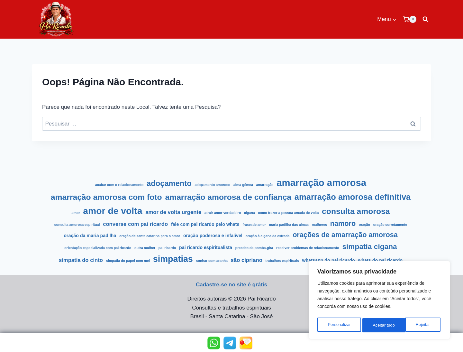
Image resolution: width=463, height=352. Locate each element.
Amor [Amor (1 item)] (76, 213)
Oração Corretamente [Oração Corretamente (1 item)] (390, 225)
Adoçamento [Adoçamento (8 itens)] (169, 183)
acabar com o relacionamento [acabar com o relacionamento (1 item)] (119, 185)
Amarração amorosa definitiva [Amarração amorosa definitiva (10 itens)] (353, 196)
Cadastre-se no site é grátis (231, 285)
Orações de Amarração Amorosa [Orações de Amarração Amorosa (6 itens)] (345, 235)
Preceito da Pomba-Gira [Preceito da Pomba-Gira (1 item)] (254, 248)
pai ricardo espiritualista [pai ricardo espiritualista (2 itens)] (205, 247)
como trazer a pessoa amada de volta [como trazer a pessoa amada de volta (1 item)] (288, 213)
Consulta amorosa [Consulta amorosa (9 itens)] (356, 211)
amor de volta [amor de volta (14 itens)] (112, 211)
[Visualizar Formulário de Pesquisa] (425, 19)
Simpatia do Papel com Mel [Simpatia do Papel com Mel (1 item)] (128, 261)
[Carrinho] (409, 19)
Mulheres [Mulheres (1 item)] (319, 225)
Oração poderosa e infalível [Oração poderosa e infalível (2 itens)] (212, 235)
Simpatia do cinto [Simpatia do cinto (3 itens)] (81, 260)
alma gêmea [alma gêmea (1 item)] (243, 185)
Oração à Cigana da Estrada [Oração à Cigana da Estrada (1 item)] (268, 236)
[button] (213, 343)
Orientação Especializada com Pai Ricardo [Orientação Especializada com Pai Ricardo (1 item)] (97, 248)
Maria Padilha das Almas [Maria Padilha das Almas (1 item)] (289, 225)
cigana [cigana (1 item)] (249, 213)
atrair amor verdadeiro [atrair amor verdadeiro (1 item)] (222, 213)
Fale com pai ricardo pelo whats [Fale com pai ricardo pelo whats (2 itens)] (205, 224)
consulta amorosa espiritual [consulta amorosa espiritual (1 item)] (77, 225)
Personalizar (338, 325)
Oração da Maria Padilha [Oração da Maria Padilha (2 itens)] (90, 235)
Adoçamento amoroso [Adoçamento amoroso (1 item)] (212, 185)
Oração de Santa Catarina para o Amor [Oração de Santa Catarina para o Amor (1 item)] (149, 236)
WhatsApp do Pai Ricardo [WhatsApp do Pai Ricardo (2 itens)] (328, 260)
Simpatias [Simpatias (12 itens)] (173, 259)
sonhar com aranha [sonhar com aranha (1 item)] (212, 261)
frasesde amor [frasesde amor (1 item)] (254, 225)
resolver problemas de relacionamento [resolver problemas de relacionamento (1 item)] (307, 248)
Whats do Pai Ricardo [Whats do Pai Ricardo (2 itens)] (380, 260)
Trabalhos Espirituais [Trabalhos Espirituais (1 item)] (282, 261)
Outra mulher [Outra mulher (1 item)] (144, 248)
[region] (379, 301)
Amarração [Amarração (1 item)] (265, 185)
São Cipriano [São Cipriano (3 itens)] (246, 260)
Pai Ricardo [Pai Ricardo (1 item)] (167, 248)
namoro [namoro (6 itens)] (343, 223)
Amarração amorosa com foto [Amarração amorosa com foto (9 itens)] (106, 197)
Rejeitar (379, 325)
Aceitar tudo (420, 325)
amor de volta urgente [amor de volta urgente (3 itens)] (173, 212)
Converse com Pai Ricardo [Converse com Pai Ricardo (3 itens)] (135, 224)
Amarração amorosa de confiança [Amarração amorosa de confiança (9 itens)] (228, 197)
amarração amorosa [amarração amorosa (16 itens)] (321, 182)
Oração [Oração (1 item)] (364, 225)
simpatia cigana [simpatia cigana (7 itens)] (369, 246)
